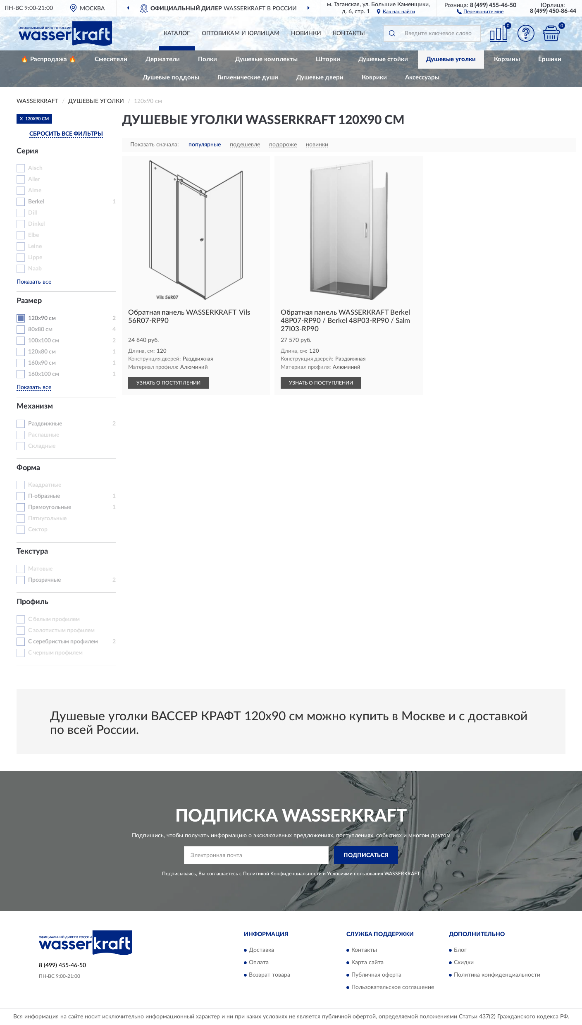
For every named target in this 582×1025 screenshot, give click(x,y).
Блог (460, 950)
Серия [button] (27, 151)
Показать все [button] (34, 282)
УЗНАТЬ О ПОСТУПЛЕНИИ (168, 382)
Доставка (261, 950)
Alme (34, 191)
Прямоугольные (49, 507)
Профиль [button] (32, 602)
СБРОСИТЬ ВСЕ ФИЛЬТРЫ (66, 134)
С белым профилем (54, 619)
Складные (41, 446)
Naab (35, 269)
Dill (32, 213)
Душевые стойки (383, 59)
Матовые (40, 569)
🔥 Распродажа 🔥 (48, 59)
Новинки (306, 33)
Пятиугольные (47, 518)
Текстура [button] (32, 551)
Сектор (38, 530)
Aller (34, 179)
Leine (35, 246)
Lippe (35, 257)
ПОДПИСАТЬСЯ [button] (366, 855)
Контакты (349, 33)
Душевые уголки (451, 59)
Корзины (507, 59)
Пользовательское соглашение (392, 987)
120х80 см (42, 352)
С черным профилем (55, 653)
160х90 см (42, 363)
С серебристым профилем (63, 642)
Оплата (259, 962)
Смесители (111, 59)
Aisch (35, 168)
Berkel (36, 202)
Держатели (163, 59)
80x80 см (40, 329)
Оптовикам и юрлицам (240, 33)
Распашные (43, 435)
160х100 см (43, 374)
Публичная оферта (376, 975)
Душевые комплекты (266, 59)
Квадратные (44, 485)
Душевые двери (319, 77)
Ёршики (549, 59)
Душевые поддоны (171, 77)
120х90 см (42, 318)
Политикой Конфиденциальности (282, 873)
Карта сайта (367, 962)
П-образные (44, 496)
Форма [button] (28, 468)
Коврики (374, 77)
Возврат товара (269, 975)
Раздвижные (45, 424)
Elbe (33, 235)
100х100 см (43, 341)
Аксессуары (422, 77)
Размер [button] (29, 301)
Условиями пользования (355, 873)
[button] (480, 11)
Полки (207, 59)
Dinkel (36, 224)
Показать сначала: (154, 145)
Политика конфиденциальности (497, 975)
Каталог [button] (177, 33)
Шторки (328, 59)
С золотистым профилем (61, 630)
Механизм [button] (35, 406)
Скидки (464, 962)
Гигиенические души (247, 77)
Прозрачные (44, 580)
